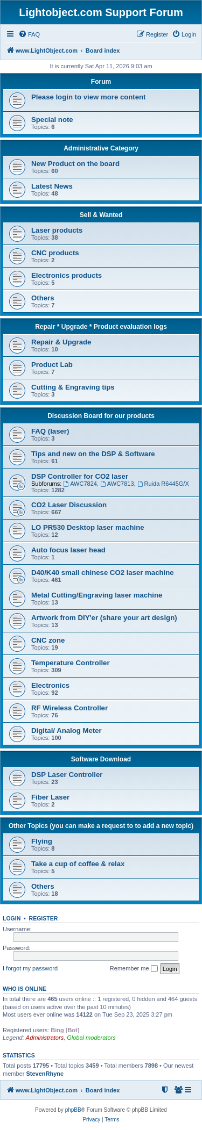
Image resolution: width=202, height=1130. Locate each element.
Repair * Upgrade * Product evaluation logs (101, 326)
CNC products (55, 253)
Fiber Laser (50, 797)
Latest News (52, 186)
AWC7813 (117, 483)
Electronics (50, 685)
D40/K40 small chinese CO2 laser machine (102, 572)
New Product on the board (75, 164)
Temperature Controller (70, 663)
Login (11, 918)
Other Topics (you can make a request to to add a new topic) (101, 826)
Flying (41, 841)
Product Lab (52, 365)
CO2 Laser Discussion (69, 505)
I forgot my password (30, 968)
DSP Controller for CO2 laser (79, 476)
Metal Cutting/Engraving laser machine (96, 595)
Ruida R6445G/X (163, 483)
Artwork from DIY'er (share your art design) (104, 618)
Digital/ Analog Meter (66, 730)
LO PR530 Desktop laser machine (87, 527)
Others (42, 298)
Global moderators (91, 1037)
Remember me (134, 969)
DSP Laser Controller (66, 775)
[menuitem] (29, 34)
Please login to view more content (88, 97)
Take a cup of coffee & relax (77, 864)
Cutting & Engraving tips (73, 387)
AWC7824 (80, 483)
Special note (52, 120)
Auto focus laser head (68, 550)
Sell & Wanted (101, 215)
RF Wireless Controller (69, 708)
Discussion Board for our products (101, 416)
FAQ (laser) (50, 431)
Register (43, 918)
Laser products (56, 230)
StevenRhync (45, 1073)
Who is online (24, 988)
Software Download (101, 759)
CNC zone (48, 640)
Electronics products (66, 275)
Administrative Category (101, 148)
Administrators (45, 1037)
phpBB (73, 1110)
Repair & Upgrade (61, 342)
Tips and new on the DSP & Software (93, 454)
